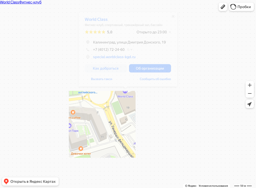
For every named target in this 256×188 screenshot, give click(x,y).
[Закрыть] (170, 18)
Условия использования (213, 185)
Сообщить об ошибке (152, 81)
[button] (223, 7)
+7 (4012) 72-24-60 (102, 51)
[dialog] (125, 51)
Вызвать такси (98, 81)
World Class (93, 21)
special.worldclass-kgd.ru (111, 59)
